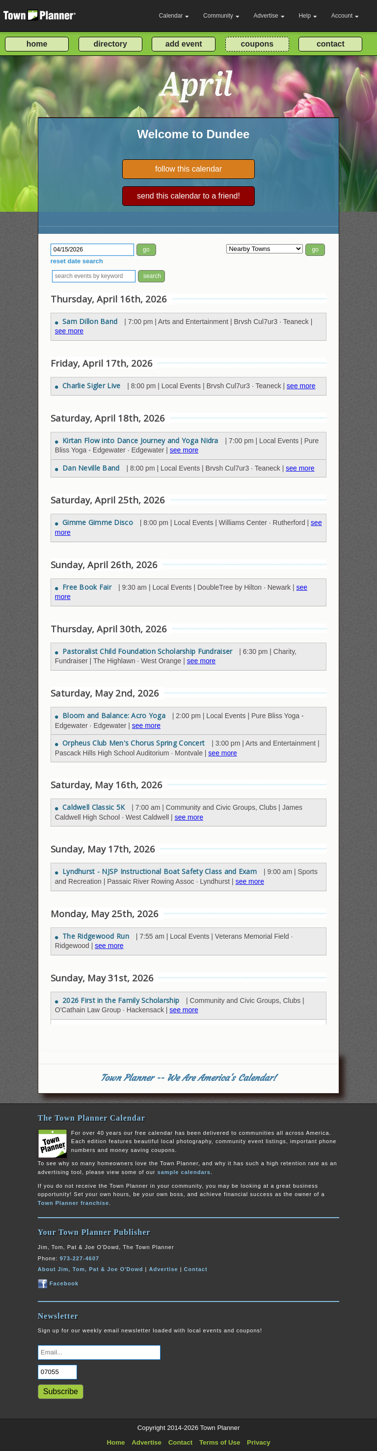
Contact (196, 1269)
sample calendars (184, 1172)
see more (69, 331)
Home (116, 1442)
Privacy (258, 1442)
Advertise (269, 15)
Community (221, 15)
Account (345, 15)
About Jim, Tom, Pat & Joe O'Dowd (90, 1269)
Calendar (174, 15)
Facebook (58, 1283)
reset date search (77, 261)
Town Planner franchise (73, 1203)
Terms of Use (219, 1442)
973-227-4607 (80, 1258)
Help (307, 15)
